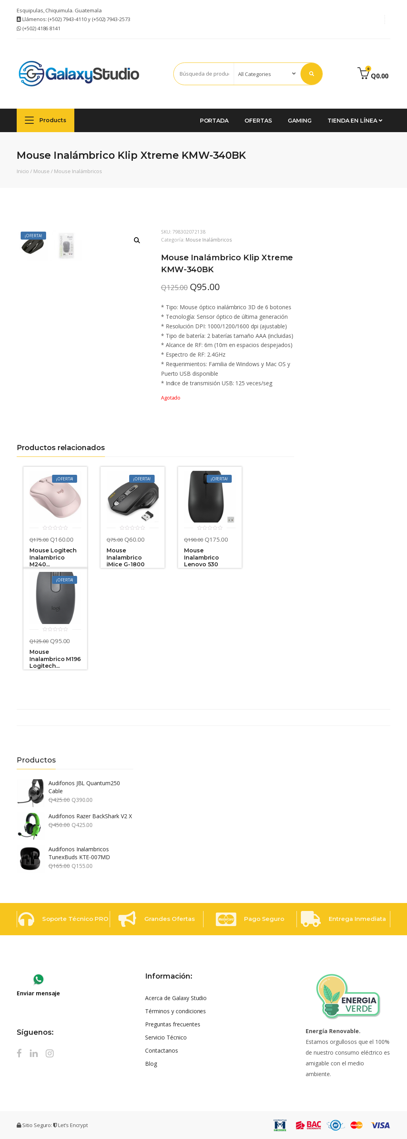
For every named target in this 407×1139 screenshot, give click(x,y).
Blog (151, 1063)
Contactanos (161, 1050)
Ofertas (258, 120)
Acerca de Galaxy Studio (176, 998)
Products (45, 120)
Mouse (41, 171)
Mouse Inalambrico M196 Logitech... (55, 659)
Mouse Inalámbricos (78, 171)
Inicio (23, 171)
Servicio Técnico (165, 1037)
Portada (214, 120)
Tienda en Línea (355, 120)
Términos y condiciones (175, 1011)
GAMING (300, 120)
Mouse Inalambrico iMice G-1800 (125, 557)
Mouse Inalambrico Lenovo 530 (201, 557)
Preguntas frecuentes (172, 1024)
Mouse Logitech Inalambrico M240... (53, 557)
